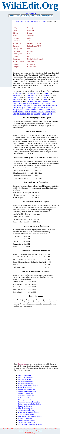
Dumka (43, 21)
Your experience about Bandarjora (30, 424)
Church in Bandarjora (25, 408)
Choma (15, 107)
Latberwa (31, 95)
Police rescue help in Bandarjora (29, 404)
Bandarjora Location (25, 381)
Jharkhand (34, 21)
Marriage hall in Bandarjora (28, 400)
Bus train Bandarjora (25, 394)
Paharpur (38, 101)
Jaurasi (48, 105)
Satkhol (48, 103)
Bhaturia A (16, 101)
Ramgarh (46, 101)
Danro (46, 93)
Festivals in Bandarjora (26, 379)
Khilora (27, 110)
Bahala (27, 112)
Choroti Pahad (50, 112)
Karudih (31, 101)
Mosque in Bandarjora (26, 410)
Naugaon (22, 107)
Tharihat (18, 93)
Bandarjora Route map (26, 383)
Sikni (14, 103)
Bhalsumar (16, 95)
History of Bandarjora (25, 377)
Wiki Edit (19, 21)
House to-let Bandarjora (26, 420)
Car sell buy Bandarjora (26, 422)
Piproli (33, 110)
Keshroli (34, 112)
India (27, 21)
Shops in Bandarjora (25, 388)
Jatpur (15, 112)
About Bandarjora (24, 375)
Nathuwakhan (17, 105)
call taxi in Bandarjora (26, 396)
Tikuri (20, 103)
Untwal (41, 112)
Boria (45, 99)
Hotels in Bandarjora (25, 398)
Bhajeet (30, 114)
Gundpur (16, 114)
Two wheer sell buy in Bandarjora (30, 416)
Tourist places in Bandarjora (28, 386)
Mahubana (30, 97)
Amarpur (46, 95)
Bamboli (40, 110)
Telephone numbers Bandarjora (29, 402)
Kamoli (34, 105)
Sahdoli (21, 112)
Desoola (23, 114)
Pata (21, 110)
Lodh (42, 103)
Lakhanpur (31, 99)
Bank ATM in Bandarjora (27, 392)
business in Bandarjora (26, 414)
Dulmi (53, 101)
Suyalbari (41, 105)
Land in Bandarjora (25, 418)
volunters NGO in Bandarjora (28, 412)
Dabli (44, 114)
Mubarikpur (48, 107)
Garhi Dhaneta (50, 110)
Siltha (44, 97)
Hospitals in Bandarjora (26, 390)
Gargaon (36, 103)
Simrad (54, 105)
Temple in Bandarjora (25, 406)
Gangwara (16, 99)
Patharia (15, 97)
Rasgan (49, 114)
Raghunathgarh (37, 107)
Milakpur (37, 114)
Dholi (29, 107)
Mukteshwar (27, 103)
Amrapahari (32, 93)
